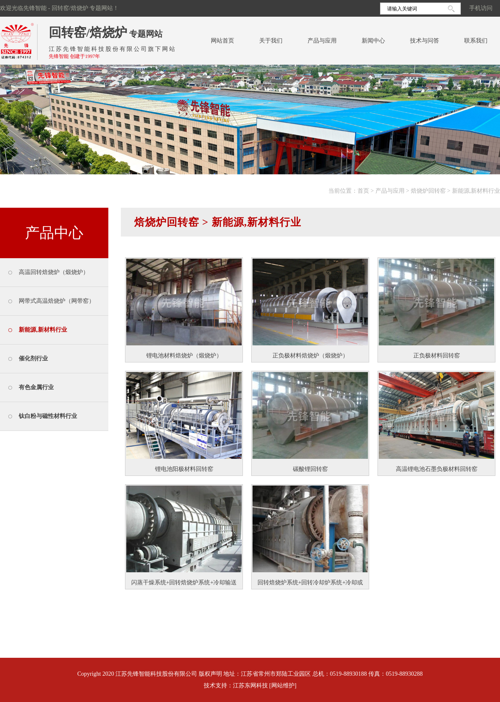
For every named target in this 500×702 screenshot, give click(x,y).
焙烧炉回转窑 (428, 191)
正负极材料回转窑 (436, 355)
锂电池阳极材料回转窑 (184, 469)
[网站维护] (282, 685)
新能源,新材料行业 (476, 191)
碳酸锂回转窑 (310, 469)
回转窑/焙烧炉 (88, 32)
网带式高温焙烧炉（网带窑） (57, 301)
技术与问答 (424, 41)
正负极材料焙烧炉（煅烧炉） (310, 355)
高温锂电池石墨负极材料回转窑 (437, 469)
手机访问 (480, 8)
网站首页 (222, 41)
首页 (363, 191)
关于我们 (270, 41)
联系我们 (476, 41)
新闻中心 (373, 41)
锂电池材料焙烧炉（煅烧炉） (184, 355)
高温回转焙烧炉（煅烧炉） (54, 272)
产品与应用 (322, 41)
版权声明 (210, 674)
